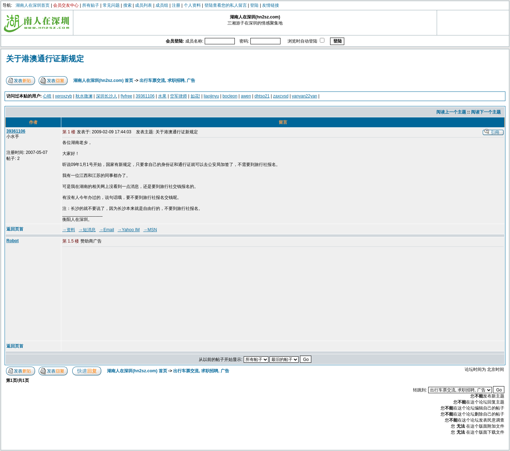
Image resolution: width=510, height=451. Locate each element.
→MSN (150, 229)
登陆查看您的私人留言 (225, 5)
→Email (106, 229)
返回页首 (14, 229)
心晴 (47, 96)
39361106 (145, 96)
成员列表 (143, 5)
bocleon (229, 96)
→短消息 (87, 229)
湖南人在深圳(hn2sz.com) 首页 (103, 80)
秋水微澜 (83, 96)
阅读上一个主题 (451, 112)
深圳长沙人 (106, 96)
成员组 (161, 5)
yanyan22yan (304, 96)
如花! (195, 96)
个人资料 (192, 5)
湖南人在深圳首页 (33, 5)
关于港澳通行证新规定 (45, 58)
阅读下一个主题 (486, 112)
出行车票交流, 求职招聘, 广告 (167, 80)
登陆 (254, 5)
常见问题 (111, 5)
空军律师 (178, 96)
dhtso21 (262, 96)
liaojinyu (211, 96)
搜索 (127, 5)
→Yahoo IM (129, 229)
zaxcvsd (280, 96)
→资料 (68, 229)
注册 (176, 5)
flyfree (126, 96)
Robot (12, 240)
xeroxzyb (63, 96)
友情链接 (270, 5)
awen (246, 96)
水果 (162, 96)
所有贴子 (90, 5)
